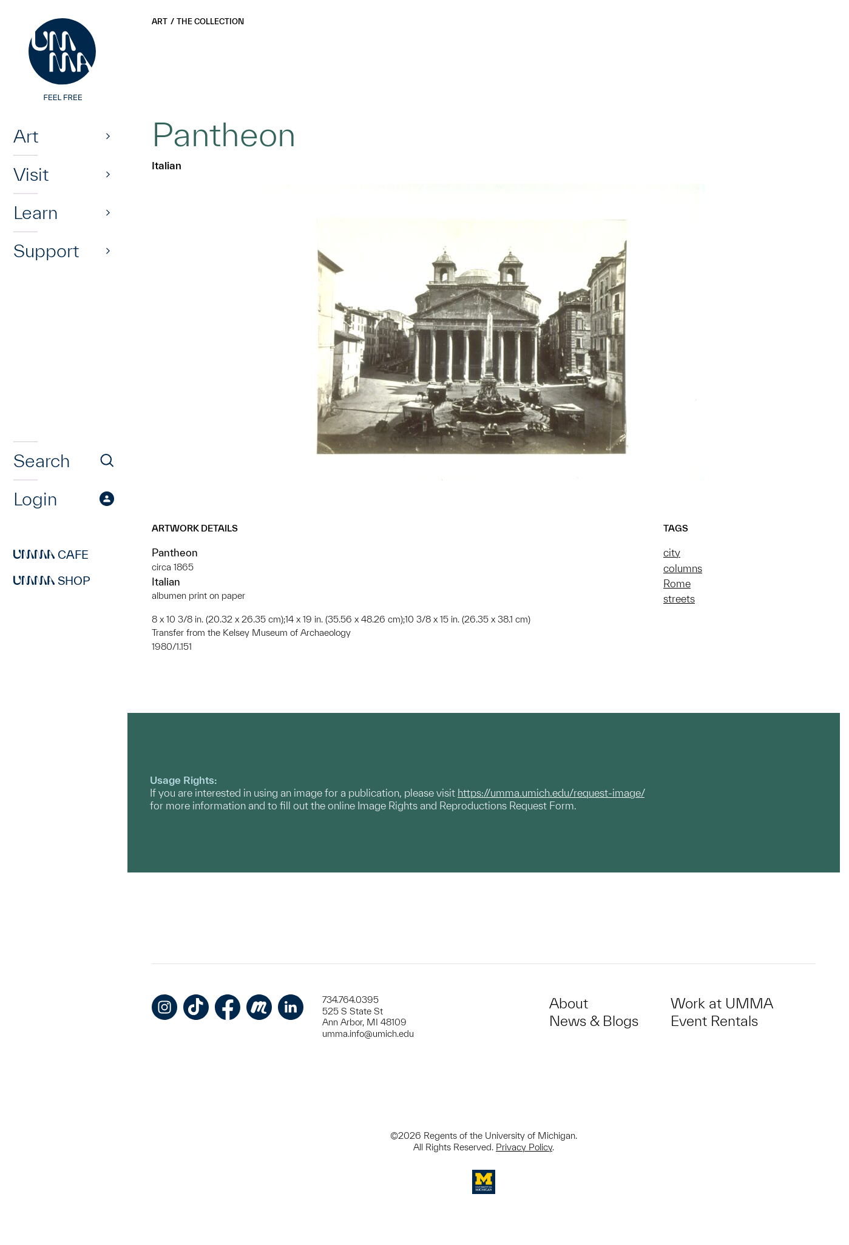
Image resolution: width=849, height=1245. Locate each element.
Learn (35, 212)
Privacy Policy (524, 1147)
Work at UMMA (722, 1003)
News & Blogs (593, 1021)
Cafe (51, 554)
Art (25, 136)
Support (46, 250)
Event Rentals (714, 1021)
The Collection (210, 21)
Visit (31, 174)
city (671, 552)
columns (682, 568)
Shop (51, 580)
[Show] (108, 136)
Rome (677, 583)
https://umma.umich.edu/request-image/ (551, 792)
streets (679, 598)
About (568, 1003)
